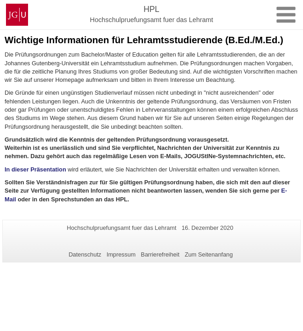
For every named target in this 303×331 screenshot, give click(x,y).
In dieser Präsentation (35, 169)
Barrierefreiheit (160, 254)
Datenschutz (85, 254)
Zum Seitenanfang (209, 254)
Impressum (121, 254)
